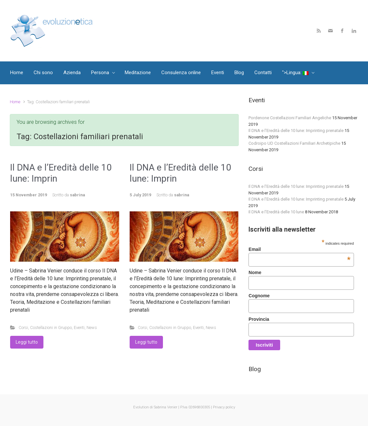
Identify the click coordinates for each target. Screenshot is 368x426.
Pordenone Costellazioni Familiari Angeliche (289, 117)
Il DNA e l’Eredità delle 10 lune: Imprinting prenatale (296, 130)
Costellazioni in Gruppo (51, 327)
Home (15, 101)
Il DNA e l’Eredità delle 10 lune (276, 211)
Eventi (79, 327)
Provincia (258, 319)
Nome (254, 272)
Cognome (259, 295)
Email (299, 249)
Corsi (23, 327)
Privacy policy (224, 407)
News (92, 327)
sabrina (77, 194)
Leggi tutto (27, 342)
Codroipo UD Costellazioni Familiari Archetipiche (294, 143)
